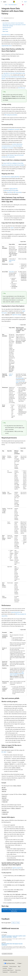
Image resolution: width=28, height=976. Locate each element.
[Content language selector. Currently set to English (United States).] (9, 960)
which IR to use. (21, 87)
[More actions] (25, 5)
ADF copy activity (17, 192)
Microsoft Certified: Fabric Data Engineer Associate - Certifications (12, 944)
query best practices (16, 612)
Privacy (10, 968)
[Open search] (22, 2)
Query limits (11, 271)
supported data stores (6, 45)
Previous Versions (12, 966)
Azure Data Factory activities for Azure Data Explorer (13, 23)
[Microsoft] (14, 2)
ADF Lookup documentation (10, 114)
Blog (19, 966)
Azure (6, 4)
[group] (14, 266)
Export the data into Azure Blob (11, 190)
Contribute (5, 968)
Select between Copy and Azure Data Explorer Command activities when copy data (14, 25)
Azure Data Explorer (12, 4)
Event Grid (9, 192)
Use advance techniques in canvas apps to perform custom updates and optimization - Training (14, 936)
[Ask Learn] (23, 5)
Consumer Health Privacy (8, 970)
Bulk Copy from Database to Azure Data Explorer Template (17, 674)
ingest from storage (16, 314)
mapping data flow (13, 188)
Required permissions (7, 27)
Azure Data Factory (6, 34)
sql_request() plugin (20, 378)
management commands (13, 129)
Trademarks (5, 972)
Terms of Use (18, 970)
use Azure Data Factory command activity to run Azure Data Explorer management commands (12, 145)
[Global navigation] (1, 2)
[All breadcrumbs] (3, 5)
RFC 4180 (4, 752)
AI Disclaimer (5, 966)
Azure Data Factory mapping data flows (10, 176)
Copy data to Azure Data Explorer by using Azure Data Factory (14, 910)
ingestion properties (16, 867)
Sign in (25, 1)
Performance (5, 29)
